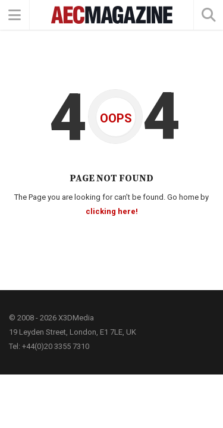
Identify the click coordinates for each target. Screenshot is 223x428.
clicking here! (112, 211)
